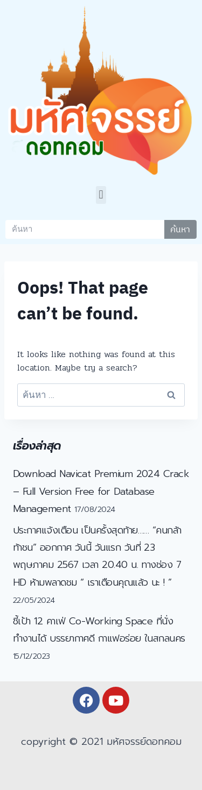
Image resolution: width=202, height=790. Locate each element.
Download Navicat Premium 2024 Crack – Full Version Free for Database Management (101, 491)
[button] (101, 195)
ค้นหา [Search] (180, 229)
